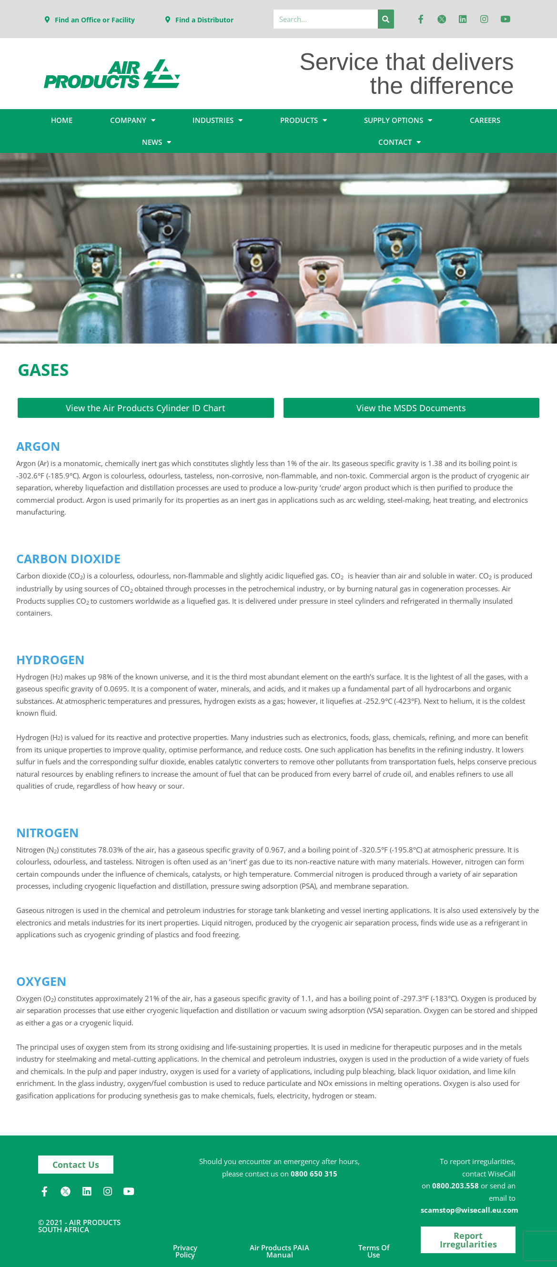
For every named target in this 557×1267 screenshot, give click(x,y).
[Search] (386, 19)
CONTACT (399, 142)
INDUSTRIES (217, 120)
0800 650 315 (314, 1172)
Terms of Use (373, 1250)
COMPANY (132, 120)
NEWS (156, 142)
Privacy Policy (185, 1250)
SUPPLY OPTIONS (398, 120)
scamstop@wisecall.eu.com (469, 1209)
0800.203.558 (455, 1184)
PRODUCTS (303, 120)
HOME (61, 120)
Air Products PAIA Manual (279, 1250)
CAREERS (485, 120)
